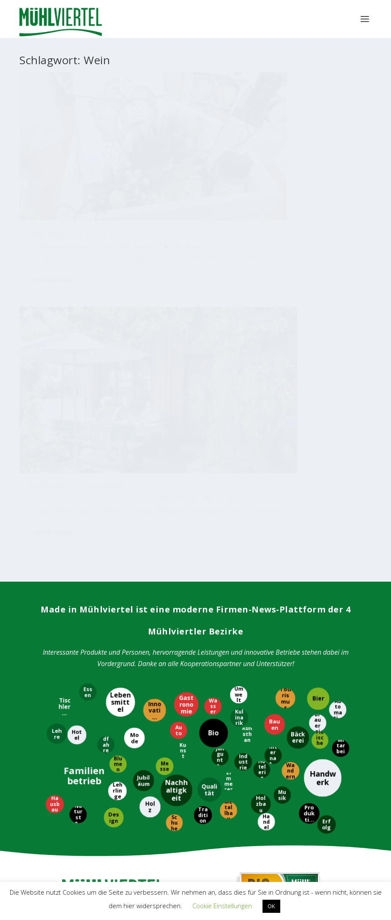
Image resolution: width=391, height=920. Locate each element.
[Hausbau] (55, 513)
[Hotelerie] (262, 478)
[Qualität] (209, 499)
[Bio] (213, 442)
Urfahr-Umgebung (211, 181)
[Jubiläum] (142, 490)
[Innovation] (154, 419)
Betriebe (55, 173)
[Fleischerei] (320, 449)
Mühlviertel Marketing (63, 163)
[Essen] (87, 401)
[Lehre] (57, 443)
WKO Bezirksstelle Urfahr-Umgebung (96, 844)
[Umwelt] (237, 404)
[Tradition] (203, 524)
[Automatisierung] (337, 418)
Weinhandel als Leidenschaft (174, 155)
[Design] (113, 526)
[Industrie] (243, 471)
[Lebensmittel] (120, 411)
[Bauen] (273, 434)
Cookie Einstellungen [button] (222, 905)
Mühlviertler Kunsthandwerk (113, 723)
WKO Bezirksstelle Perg (78, 816)
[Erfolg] (326, 533)
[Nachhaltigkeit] (177, 499)
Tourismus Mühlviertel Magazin (113, 641)
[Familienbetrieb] (84, 484)
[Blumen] (118, 473)
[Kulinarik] (239, 426)
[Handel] (266, 530)
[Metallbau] (229, 519)
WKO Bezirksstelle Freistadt (84, 802)
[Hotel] (76, 443)
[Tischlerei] (64, 416)
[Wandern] (291, 480)
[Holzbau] (260, 513)
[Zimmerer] (228, 490)
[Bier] (318, 407)
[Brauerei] (316, 432)
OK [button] (271, 906)
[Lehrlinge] (117, 499)
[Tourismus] (285, 408)
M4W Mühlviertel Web (278, 723)
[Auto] (178, 439)
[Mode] (134, 447)
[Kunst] (183, 459)
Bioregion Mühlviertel (278, 642)
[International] (273, 464)
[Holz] (150, 516)
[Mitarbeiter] (341, 457)
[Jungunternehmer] (220, 466)
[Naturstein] (77, 524)
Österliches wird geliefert (70, 150)
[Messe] (164, 475)
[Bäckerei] (298, 447)
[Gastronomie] (186, 413)
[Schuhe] (174, 531)
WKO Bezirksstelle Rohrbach (85, 830)
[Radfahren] (105, 454)
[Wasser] (212, 416)
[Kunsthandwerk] (247, 445)
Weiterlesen (53, 226)
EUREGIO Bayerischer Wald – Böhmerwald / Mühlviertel (260, 802)
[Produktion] (308, 523)
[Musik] (282, 504)
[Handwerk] (322, 487)
